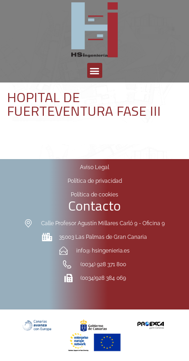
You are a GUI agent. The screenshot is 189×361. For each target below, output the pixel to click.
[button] (94, 70)
